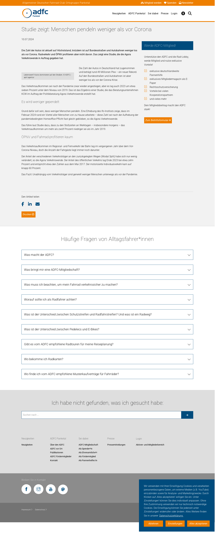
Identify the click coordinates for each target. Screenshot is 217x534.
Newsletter (186, 2)
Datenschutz (41, 521)
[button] (24, 216)
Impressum (27, 521)
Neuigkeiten (119, 13)
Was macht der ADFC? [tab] (39, 266)
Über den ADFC (57, 456)
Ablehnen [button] (153, 523)
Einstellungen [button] (175, 523)
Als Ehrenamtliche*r (88, 464)
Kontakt (54, 472)
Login (174, 13)
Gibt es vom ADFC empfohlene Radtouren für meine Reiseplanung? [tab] (68, 356)
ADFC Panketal (137, 13)
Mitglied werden (151, 2)
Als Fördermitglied (87, 468)
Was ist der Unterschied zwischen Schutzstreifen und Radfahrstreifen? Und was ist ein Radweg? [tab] (88, 326)
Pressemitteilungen (116, 456)
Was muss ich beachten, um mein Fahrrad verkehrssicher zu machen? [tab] (71, 296)
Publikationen (56, 464)
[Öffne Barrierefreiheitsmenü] (183, 13)
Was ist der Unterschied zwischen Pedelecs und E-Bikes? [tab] (61, 341)
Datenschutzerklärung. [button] (171, 515)
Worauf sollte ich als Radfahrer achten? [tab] (50, 311)
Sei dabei (153, 13)
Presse (165, 13)
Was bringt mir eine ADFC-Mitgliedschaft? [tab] (52, 281)
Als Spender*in (85, 460)
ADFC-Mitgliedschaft (88, 456)
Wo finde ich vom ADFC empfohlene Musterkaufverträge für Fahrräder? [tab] (71, 386)
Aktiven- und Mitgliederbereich (150, 456)
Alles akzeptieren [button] (198, 523)
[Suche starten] (187, 426)
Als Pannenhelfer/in (88, 472)
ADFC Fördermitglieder (60, 468)
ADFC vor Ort (56, 460)
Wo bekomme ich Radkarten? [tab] (43, 371)
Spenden (170, 2)
